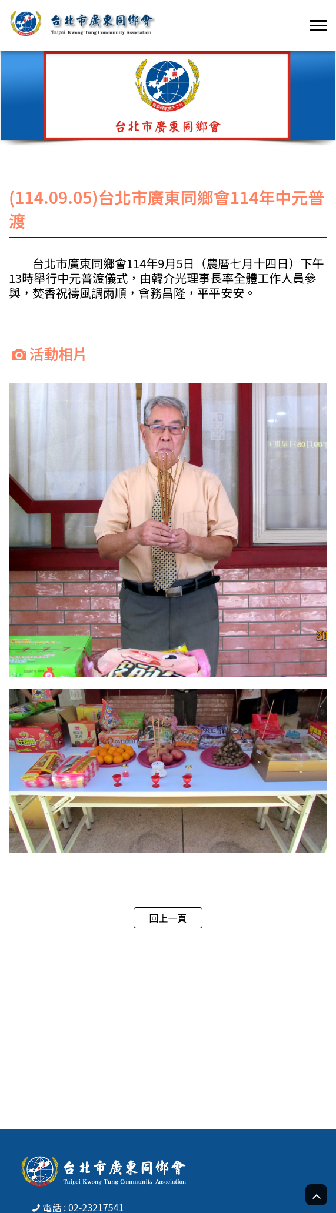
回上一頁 (168, 918)
